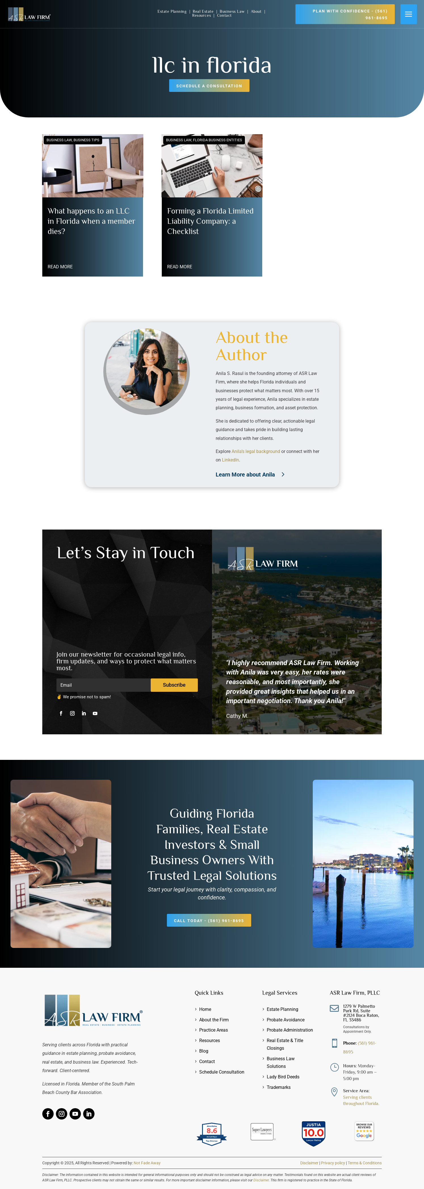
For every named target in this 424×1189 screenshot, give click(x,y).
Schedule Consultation (221, 1072)
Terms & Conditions (365, 1163)
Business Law (233, 11)
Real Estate (204, 11)
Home (205, 1009)
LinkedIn (230, 460)
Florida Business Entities (217, 140)
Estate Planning (173, 11)
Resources (202, 15)
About (257, 11)
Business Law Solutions (281, 1062)
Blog (203, 1051)
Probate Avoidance (286, 1020)
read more (60, 266)
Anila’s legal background (256, 451)
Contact (224, 15)
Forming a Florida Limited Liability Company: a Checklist (210, 221)
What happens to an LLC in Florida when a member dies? (91, 221)
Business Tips (86, 140)
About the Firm (214, 1020)
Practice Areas (213, 1030)
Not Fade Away (147, 1163)
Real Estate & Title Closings (285, 1044)
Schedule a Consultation (209, 86)
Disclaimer (309, 1163)
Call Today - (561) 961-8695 (209, 920)
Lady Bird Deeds (283, 1077)
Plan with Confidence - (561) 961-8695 (350, 14)
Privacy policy (333, 1163)
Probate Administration (290, 1030)
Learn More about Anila (245, 474)
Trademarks (279, 1087)
